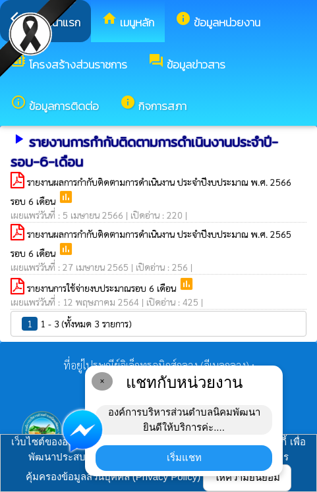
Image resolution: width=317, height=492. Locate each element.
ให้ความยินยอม (247, 477)
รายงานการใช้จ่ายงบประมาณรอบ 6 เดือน (103, 288)
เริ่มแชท (184, 457)
